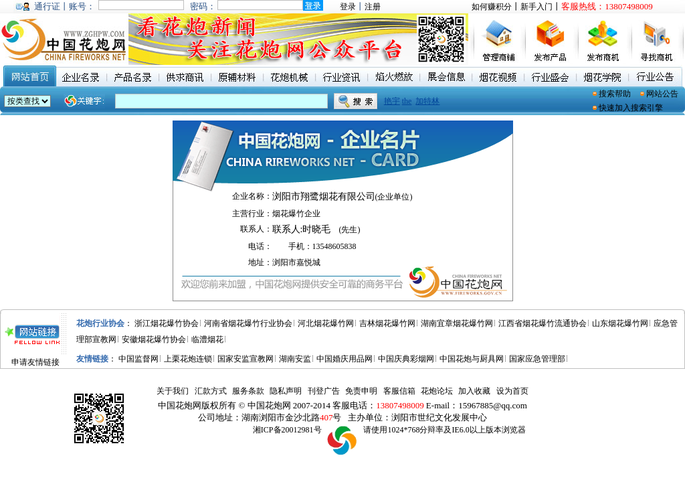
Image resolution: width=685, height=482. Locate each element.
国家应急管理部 (537, 359)
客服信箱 (399, 391)
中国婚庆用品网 (344, 359)
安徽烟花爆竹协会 (154, 339)
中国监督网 (138, 359)
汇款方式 (211, 391)
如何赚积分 (492, 6)
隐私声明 (286, 391)
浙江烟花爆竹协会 (166, 323)
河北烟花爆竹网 (326, 323)
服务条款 (248, 391)
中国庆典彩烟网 (406, 359)
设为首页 (512, 391)
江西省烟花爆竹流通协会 (542, 323)
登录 (348, 6)
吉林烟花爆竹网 (387, 323)
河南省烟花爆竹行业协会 (248, 323)
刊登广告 (324, 391)
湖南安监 (295, 359)
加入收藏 (474, 391)
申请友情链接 (35, 362)
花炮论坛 (437, 391)
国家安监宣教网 (245, 359)
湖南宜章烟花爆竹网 (457, 323)
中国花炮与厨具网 (471, 359)
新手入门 (536, 6)
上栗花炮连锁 (188, 359)
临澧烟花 (207, 339)
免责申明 (361, 391)
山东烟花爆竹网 (620, 323)
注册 (373, 6)
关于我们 (173, 391)
